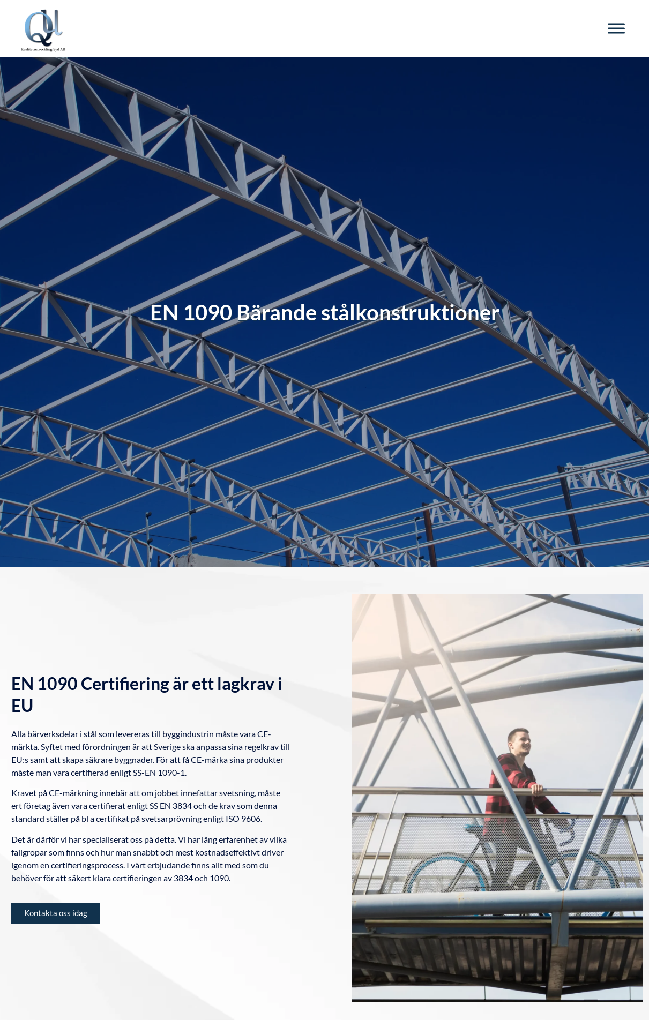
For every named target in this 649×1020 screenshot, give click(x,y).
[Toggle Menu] (616, 29)
